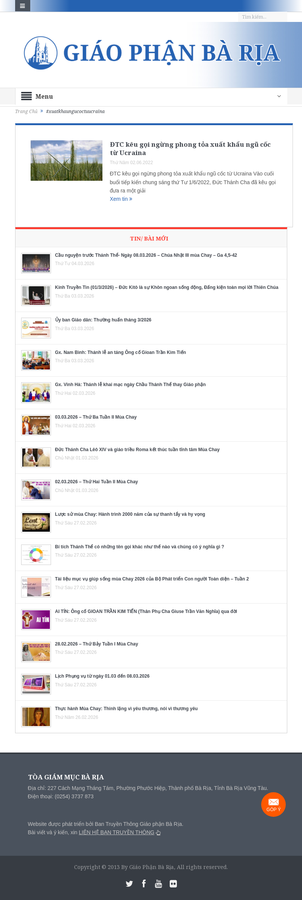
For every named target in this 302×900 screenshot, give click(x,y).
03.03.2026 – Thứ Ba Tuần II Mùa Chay (96, 417)
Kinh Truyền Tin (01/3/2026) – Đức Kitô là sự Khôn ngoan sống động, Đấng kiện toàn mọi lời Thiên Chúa (167, 287)
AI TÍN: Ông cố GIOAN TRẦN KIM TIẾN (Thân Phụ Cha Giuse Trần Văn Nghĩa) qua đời (146, 611)
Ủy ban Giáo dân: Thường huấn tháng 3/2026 (103, 320)
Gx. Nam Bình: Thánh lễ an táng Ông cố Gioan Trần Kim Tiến (120, 352)
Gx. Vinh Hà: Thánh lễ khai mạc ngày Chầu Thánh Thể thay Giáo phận (130, 384)
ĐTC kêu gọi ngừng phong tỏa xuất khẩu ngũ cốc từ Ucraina (190, 148)
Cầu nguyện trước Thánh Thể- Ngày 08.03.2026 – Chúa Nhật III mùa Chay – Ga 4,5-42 (146, 255)
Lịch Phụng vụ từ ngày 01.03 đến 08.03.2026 (102, 676)
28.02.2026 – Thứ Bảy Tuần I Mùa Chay (96, 644)
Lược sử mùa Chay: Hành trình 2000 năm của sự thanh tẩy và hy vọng (130, 514)
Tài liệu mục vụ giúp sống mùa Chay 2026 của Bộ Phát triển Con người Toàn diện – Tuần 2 (152, 579)
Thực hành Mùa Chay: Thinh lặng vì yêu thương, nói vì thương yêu (126, 708)
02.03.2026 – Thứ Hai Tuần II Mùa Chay (96, 481)
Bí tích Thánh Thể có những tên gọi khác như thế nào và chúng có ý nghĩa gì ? (140, 546)
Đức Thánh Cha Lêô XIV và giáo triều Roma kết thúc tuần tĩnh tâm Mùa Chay (137, 449)
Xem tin (121, 199)
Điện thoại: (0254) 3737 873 (61, 796)
